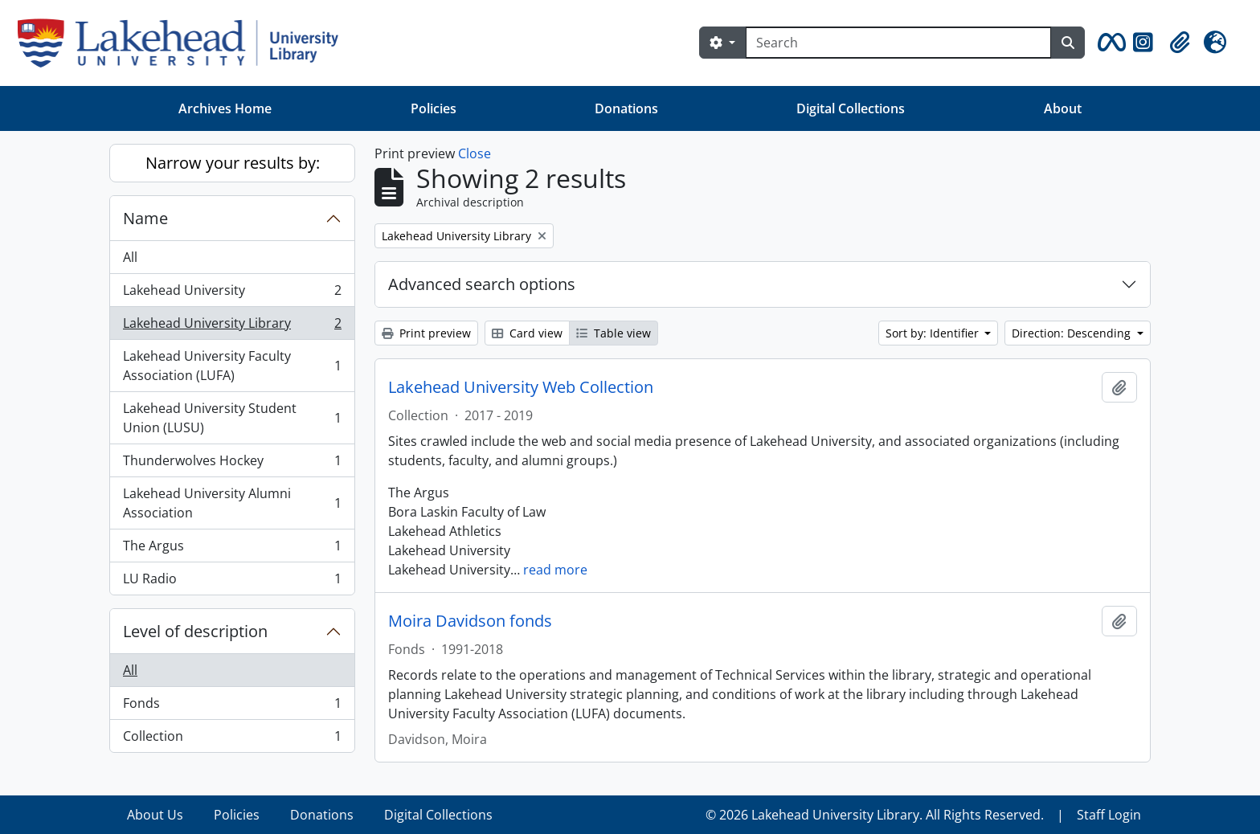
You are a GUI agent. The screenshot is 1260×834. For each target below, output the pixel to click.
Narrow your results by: (232, 163)
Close (474, 153)
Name (145, 218)
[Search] (898, 43)
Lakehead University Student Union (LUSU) (232, 417)
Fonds (232, 706)
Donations (626, 108)
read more (555, 569)
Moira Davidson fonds (470, 621)
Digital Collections (850, 108)
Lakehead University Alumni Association (232, 502)
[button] (1109, 42)
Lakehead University (232, 293)
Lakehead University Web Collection (520, 387)
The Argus (232, 549)
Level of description (195, 631)
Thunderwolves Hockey (232, 464)
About (1063, 108)
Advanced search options (481, 284)
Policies (433, 108)
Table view (613, 333)
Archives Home (225, 108)
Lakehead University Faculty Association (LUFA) (232, 365)
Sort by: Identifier (934, 333)
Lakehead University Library (232, 326)
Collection (232, 739)
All (130, 257)
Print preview (426, 333)
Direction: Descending (1073, 333)
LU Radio (232, 582)
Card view (527, 333)
